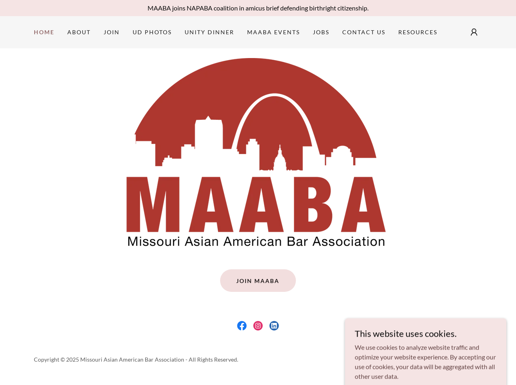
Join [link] (112, 32)
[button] (474, 32)
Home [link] (44, 32)
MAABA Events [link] (273, 32)
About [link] (79, 32)
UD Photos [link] (152, 32)
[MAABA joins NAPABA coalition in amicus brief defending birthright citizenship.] (258, 8)
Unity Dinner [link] (209, 32)
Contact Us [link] (363, 32)
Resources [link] (417, 32)
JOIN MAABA (257, 280)
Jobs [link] (321, 32)
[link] (242, 326)
